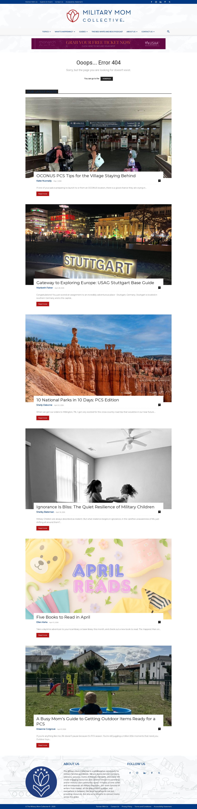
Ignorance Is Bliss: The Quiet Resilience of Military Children (95, 506)
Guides (83, 32)
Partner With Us (31, 2)
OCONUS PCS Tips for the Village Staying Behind (86, 175)
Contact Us (59, 2)
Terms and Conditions (143, 806)
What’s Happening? (65, 32)
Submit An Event (46, 2)
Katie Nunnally (44, 181)
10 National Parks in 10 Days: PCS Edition (77, 399)
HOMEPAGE (107, 79)
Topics (46, 32)
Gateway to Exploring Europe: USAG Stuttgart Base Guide (95, 282)
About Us (132, 32)
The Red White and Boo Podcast (107, 32)
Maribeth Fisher (44, 287)
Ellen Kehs (41, 622)
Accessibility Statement (74, 2)
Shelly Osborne (44, 405)
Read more (42, 194)
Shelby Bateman (45, 512)
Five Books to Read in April (63, 617)
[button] (168, 32)
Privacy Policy (127, 806)
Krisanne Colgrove (45, 729)
